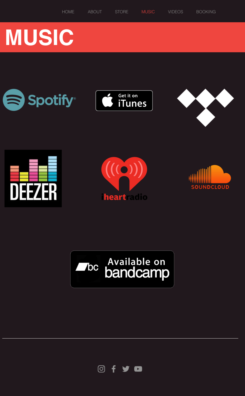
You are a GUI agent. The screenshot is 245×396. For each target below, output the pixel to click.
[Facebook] (113, 369)
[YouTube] (138, 369)
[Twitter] (126, 369)
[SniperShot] (26, 11)
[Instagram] (101, 369)
